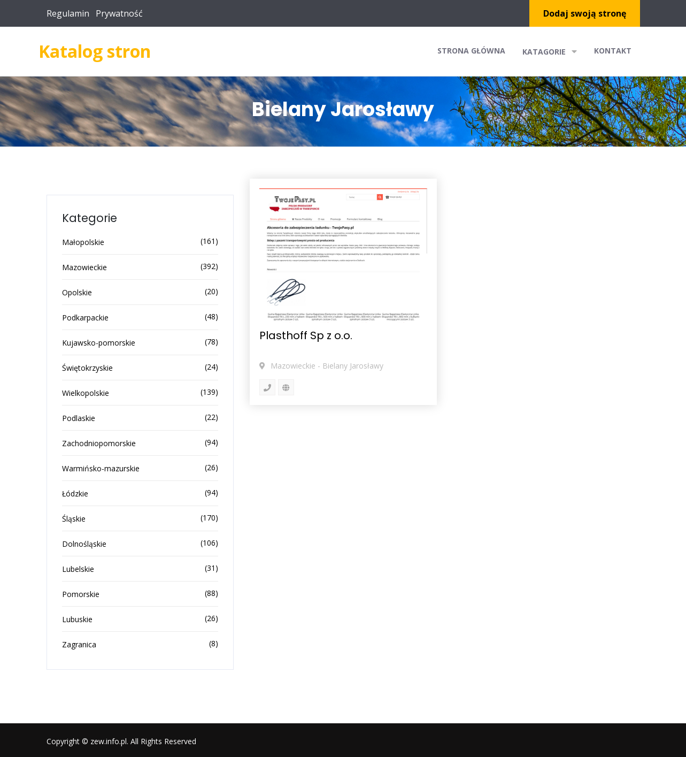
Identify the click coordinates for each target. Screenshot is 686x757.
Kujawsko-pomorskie (98, 343)
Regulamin (68, 13)
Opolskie (77, 292)
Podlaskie (78, 418)
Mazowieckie (84, 267)
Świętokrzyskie (87, 368)
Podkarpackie (85, 317)
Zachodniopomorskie (99, 443)
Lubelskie (78, 569)
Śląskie (74, 519)
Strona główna (471, 50)
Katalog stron (94, 51)
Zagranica (79, 644)
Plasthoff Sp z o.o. (305, 335)
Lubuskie (77, 619)
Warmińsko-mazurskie (101, 468)
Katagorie (549, 51)
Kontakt (612, 50)
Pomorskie (80, 594)
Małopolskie (83, 242)
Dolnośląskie (84, 544)
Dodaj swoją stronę (584, 13)
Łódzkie (75, 493)
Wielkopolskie (85, 393)
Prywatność (119, 13)
